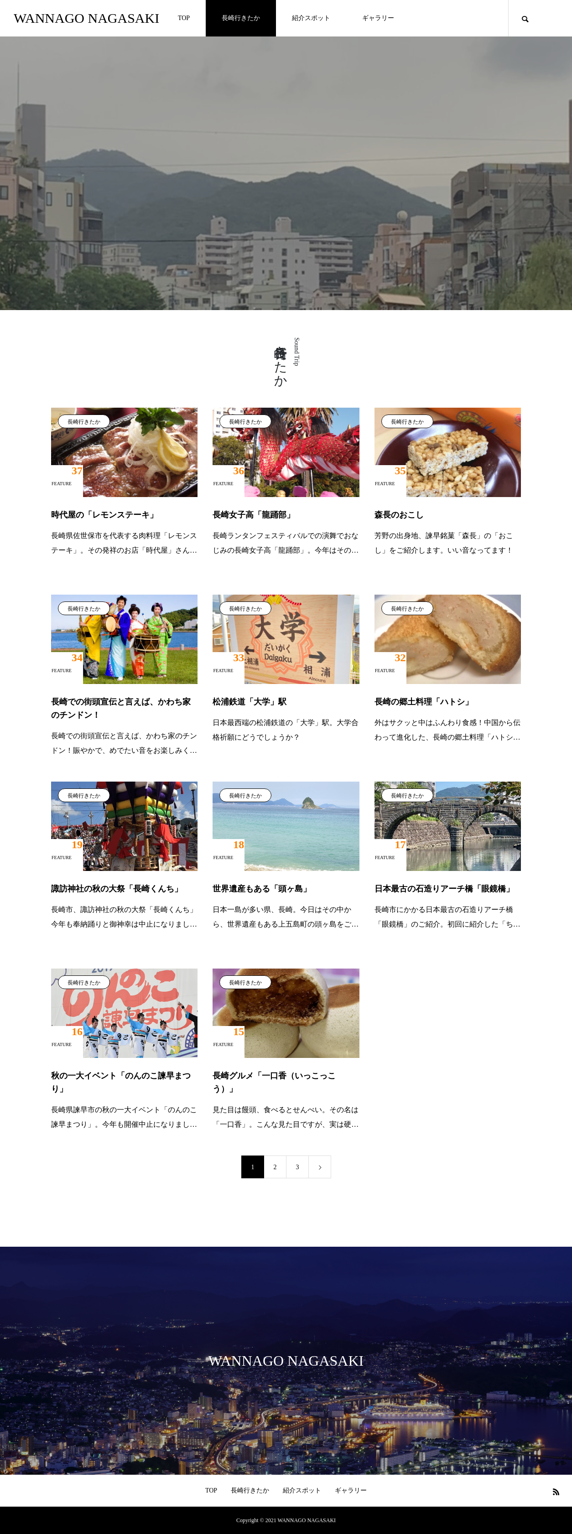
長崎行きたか (241, 18)
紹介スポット (311, 18)
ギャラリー (378, 18)
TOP (184, 18)
